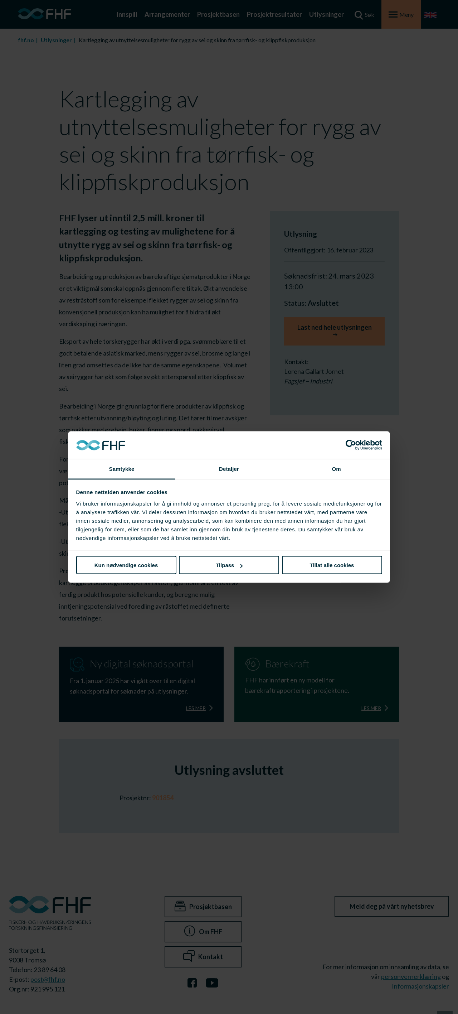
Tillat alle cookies (332, 565)
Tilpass (229, 565)
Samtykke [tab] (122, 468)
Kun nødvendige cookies (126, 565)
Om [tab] (336, 468)
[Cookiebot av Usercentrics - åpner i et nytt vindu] (351, 445)
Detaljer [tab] (229, 468)
